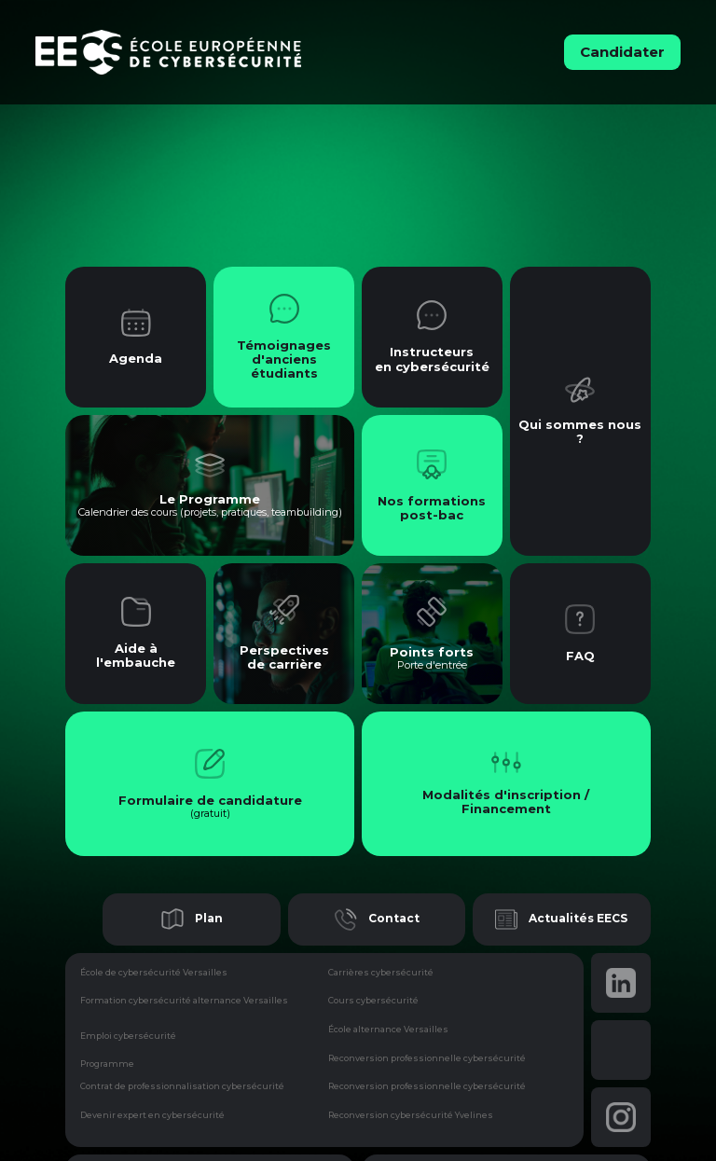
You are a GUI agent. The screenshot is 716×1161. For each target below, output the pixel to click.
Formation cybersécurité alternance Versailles (184, 1000)
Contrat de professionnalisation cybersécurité (182, 1086)
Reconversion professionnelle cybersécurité (427, 1058)
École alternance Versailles (388, 1029)
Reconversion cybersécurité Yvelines (410, 1115)
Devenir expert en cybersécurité (152, 1115)
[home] (224, 52)
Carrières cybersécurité (381, 972)
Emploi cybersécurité (128, 1035)
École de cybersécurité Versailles (153, 972)
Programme (107, 1063)
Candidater (622, 52)
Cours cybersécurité (373, 1000)
